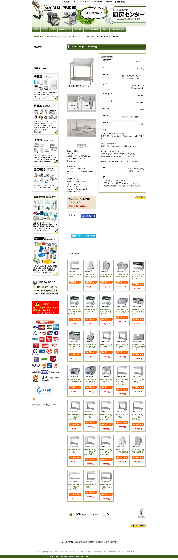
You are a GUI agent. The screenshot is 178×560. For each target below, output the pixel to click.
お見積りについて (59, 552)
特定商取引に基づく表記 (116, 552)
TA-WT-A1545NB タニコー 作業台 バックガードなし (106, 452)
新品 (43, 36)
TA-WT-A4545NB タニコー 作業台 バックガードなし (122, 382)
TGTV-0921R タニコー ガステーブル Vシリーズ (90, 312)
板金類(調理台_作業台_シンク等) (59, 36)
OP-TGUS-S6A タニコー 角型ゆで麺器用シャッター (138, 347)
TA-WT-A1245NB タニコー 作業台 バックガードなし (90, 452)
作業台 (77, 36)
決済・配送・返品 (82, 552)
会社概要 (97, 552)
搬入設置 (68, 552)
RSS (41, 407)
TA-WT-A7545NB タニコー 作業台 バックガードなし (106, 417)
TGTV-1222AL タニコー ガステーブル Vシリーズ (138, 277)
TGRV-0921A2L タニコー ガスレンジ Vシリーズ (74, 347)
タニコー (85, 36)
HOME (36, 36)
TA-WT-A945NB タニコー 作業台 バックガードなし (138, 417)
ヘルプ (91, 552)
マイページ (104, 552)
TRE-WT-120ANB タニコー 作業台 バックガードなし (74, 487)
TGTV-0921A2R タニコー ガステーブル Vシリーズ (74, 312)
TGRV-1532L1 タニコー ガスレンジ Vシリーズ (138, 312)
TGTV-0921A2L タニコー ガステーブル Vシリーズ (106, 312)
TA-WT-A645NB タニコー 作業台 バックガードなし (74, 417)
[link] (45, 394)
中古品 (50, 552)
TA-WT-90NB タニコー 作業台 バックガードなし (106, 487)
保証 (74, 552)
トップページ (39, 552)
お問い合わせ (130, 552)
